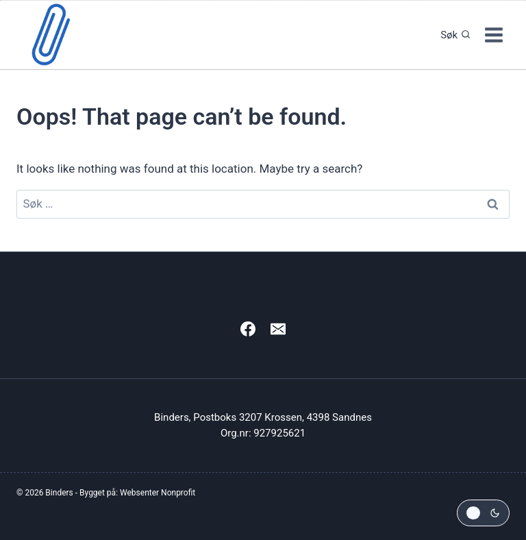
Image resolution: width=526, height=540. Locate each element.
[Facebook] (248, 329)
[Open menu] (493, 35)
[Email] (278, 329)
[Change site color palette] (483, 513)
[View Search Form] (452, 35)
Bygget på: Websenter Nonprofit (137, 493)
